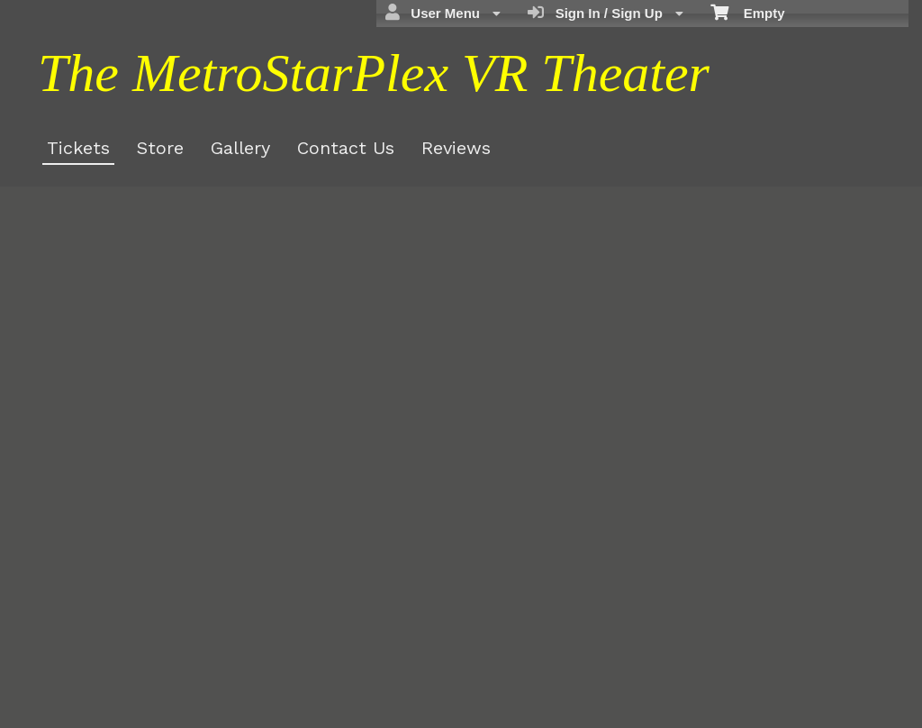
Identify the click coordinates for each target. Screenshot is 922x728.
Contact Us (345, 148)
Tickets (78, 148)
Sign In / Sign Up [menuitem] (605, 13)
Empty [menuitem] (747, 12)
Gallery (240, 148)
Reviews (456, 148)
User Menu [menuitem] (443, 13)
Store (160, 148)
